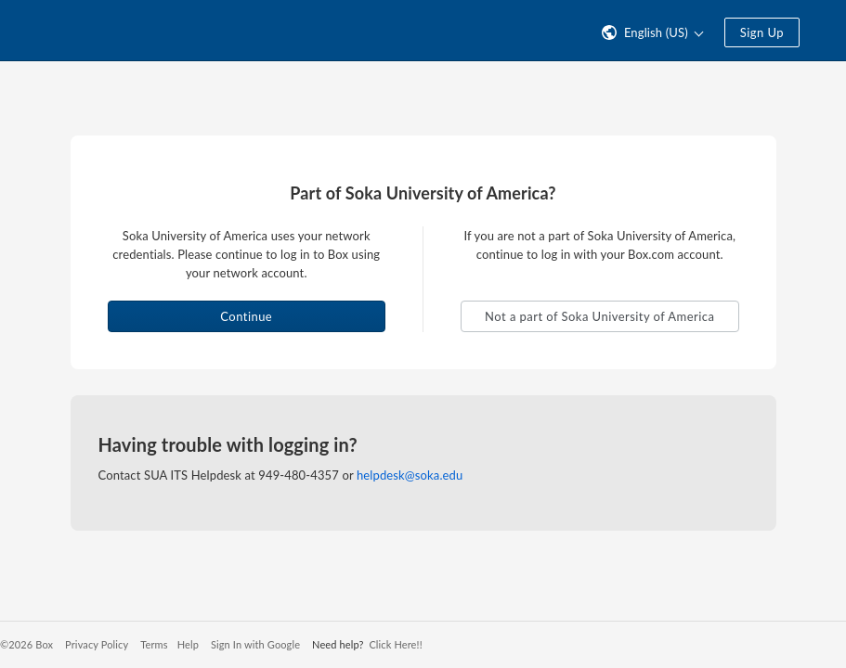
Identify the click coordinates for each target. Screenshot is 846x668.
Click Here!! (395, 644)
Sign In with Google (255, 644)
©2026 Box (26, 644)
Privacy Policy (96, 644)
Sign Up (762, 32)
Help (188, 644)
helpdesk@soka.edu (409, 475)
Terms (153, 644)
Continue (246, 316)
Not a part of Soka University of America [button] (599, 316)
